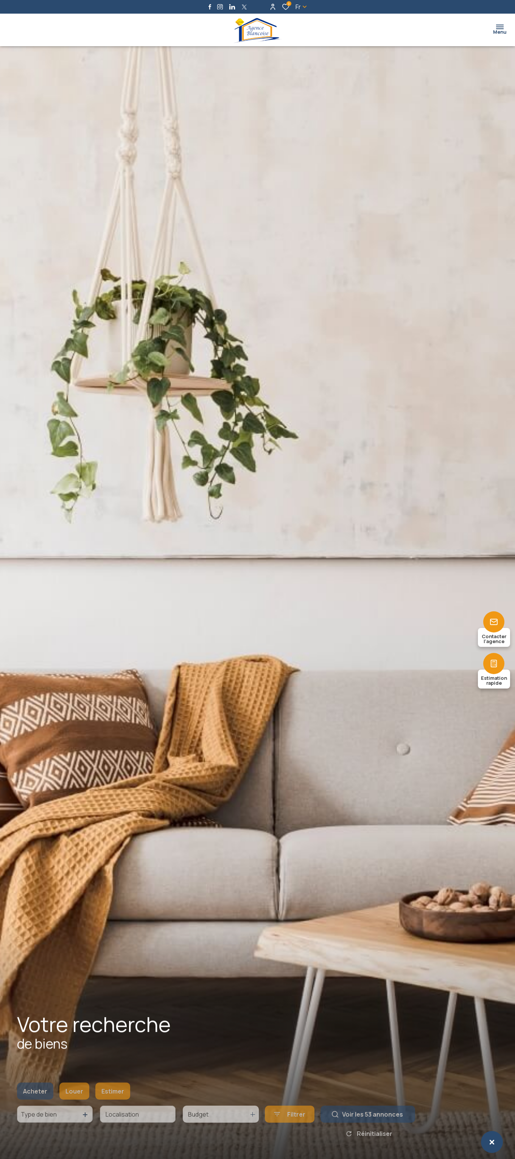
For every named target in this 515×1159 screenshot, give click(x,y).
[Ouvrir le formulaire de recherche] (289, 1125)
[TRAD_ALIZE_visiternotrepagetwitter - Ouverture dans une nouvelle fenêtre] (244, 7)
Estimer (112, 1102)
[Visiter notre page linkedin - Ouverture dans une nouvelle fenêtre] (232, 7)
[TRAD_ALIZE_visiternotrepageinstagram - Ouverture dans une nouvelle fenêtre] (220, 7)
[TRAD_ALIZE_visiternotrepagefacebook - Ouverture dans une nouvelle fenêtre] (209, 6)
